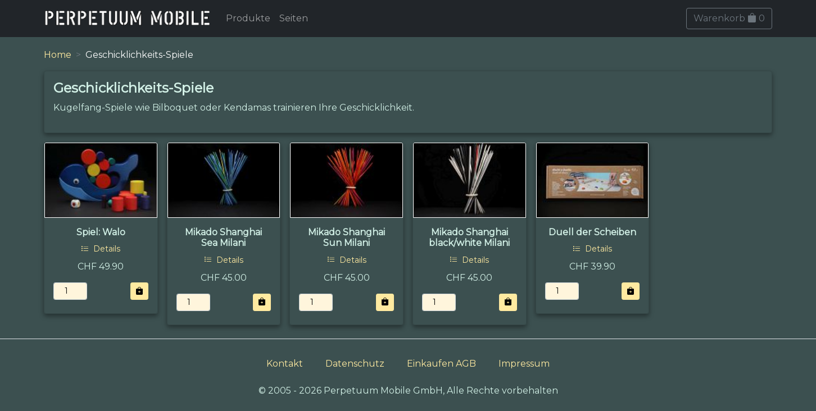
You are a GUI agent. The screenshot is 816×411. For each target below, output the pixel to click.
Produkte (248, 18)
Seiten (293, 18)
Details (100, 249)
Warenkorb (729, 18)
